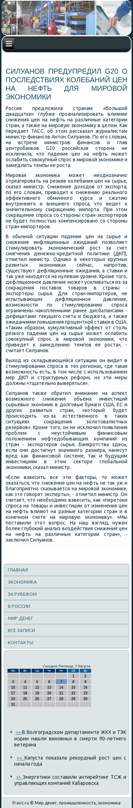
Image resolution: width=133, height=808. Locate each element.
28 (61, 699)
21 (61, 693)
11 (25, 687)
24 (13, 699)
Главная (18, 569)
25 (25, 699)
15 (73, 687)
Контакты (20, 642)
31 (13, 705)
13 (49, 687)
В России (19, 606)
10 (13, 687)
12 (37, 687)
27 (49, 699)
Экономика (22, 581)
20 (49, 693)
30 (85, 699)
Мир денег (20, 618)
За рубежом (22, 593)
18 (25, 693)
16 (85, 687)
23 (85, 693)
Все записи (21, 630)
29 (73, 699)
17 (13, 693)
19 (37, 693)
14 (61, 687)
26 (37, 699)
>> (19, 732)
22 (73, 693)
